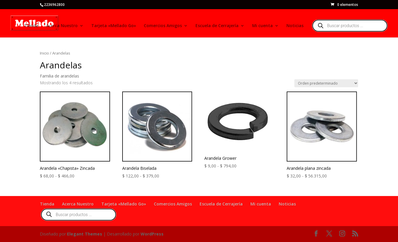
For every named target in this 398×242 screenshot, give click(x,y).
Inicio (44, 53)
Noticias (295, 26)
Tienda (31, 26)
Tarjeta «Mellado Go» (113, 26)
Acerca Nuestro (62, 26)
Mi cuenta (262, 26)
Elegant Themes (84, 234)
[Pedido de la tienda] (326, 83)
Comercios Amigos (163, 26)
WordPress (152, 234)
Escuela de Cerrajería (217, 26)
